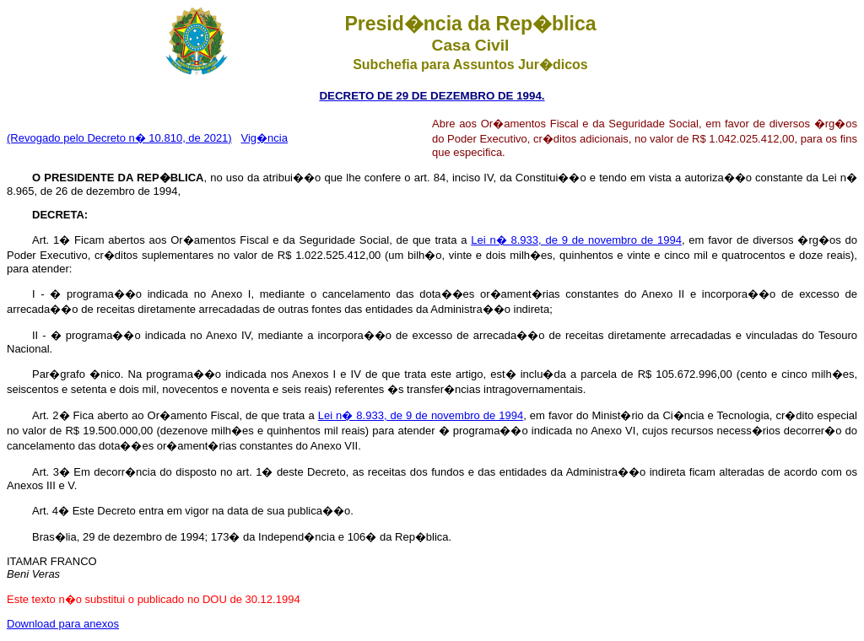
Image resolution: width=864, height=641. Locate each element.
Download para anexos (63, 623)
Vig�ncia (264, 138)
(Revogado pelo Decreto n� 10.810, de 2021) (119, 138)
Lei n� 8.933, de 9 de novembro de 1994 (576, 240)
